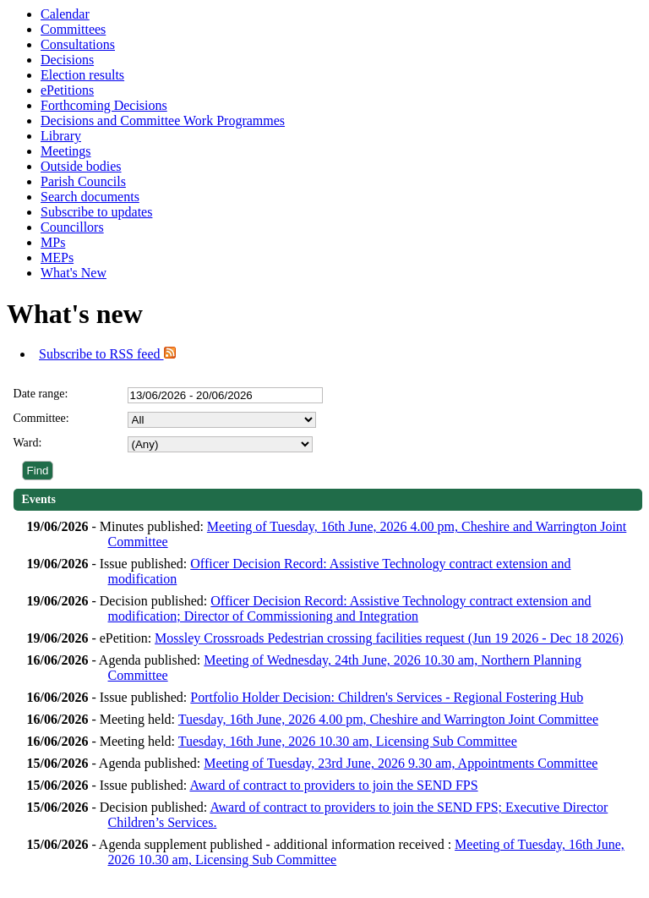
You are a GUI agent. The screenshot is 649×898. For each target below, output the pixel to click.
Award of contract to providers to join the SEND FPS (333, 785)
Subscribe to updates (96, 212)
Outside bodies (81, 166)
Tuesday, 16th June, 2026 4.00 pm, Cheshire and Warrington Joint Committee (388, 719)
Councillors (72, 227)
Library (61, 136)
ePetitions (67, 90)
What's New (73, 273)
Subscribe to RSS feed (107, 354)
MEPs (57, 257)
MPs (53, 242)
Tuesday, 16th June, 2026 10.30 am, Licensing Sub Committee (347, 741)
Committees (73, 29)
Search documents (90, 196)
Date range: (41, 393)
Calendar (65, 14)
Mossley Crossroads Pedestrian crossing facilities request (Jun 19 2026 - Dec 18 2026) (389, 638)
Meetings (66, 151)
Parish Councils (83, 181)
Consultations (78, 44)
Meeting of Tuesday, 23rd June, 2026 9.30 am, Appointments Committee (400, 763)
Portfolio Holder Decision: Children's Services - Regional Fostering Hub (386, 697)
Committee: (41, 418)
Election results (82, 75)
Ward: (28, 442)
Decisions (67, 59)
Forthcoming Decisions (104, 105)
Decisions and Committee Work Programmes (163, 120)
